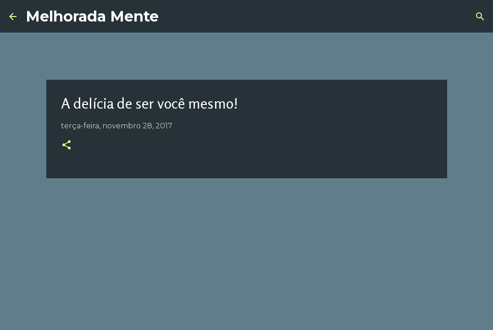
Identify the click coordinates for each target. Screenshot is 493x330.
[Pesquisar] (480, 17)
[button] (66, 145)
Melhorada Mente (92, 16)
